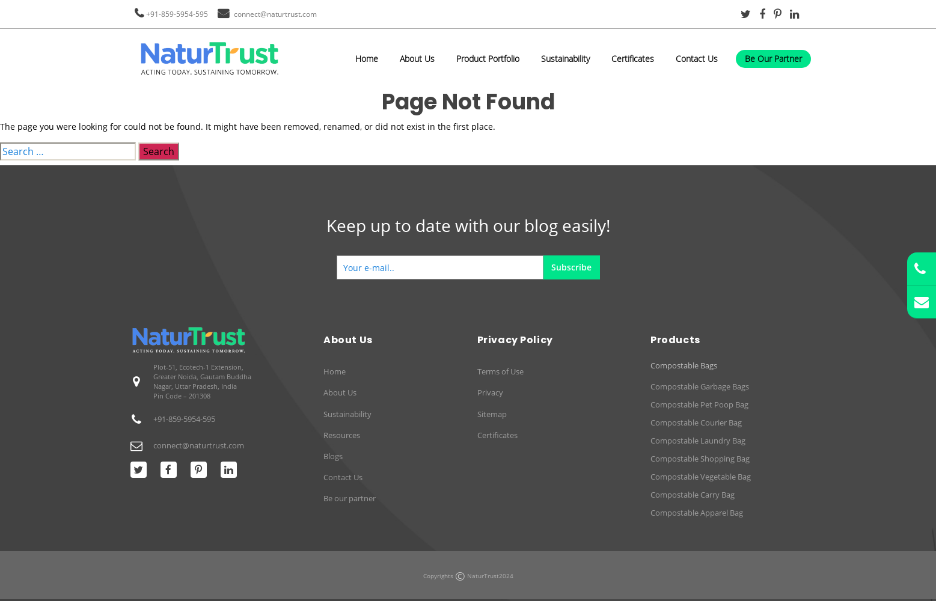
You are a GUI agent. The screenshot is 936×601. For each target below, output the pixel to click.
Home (366, 58)
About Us (417, 58)
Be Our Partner (773, 58)
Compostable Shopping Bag (700, 458)
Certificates (632, 58)
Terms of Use (500, 371)
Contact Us (697, 58)
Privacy (490, 392)
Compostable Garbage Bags (699, 386)
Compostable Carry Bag (692, 494)
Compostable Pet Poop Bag (699, 404)
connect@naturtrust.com (275, 14)
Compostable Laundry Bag (697, 440)
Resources (341, 435)
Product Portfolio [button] (487, 58)
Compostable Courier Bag (696, 422)
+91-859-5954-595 (177, 14)
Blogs (333, 456)
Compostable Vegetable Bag (700, 476)
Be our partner (349, 498)
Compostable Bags (683, 365)
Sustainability (565, 58)
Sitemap (492, 414)
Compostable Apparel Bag (696, 512)
